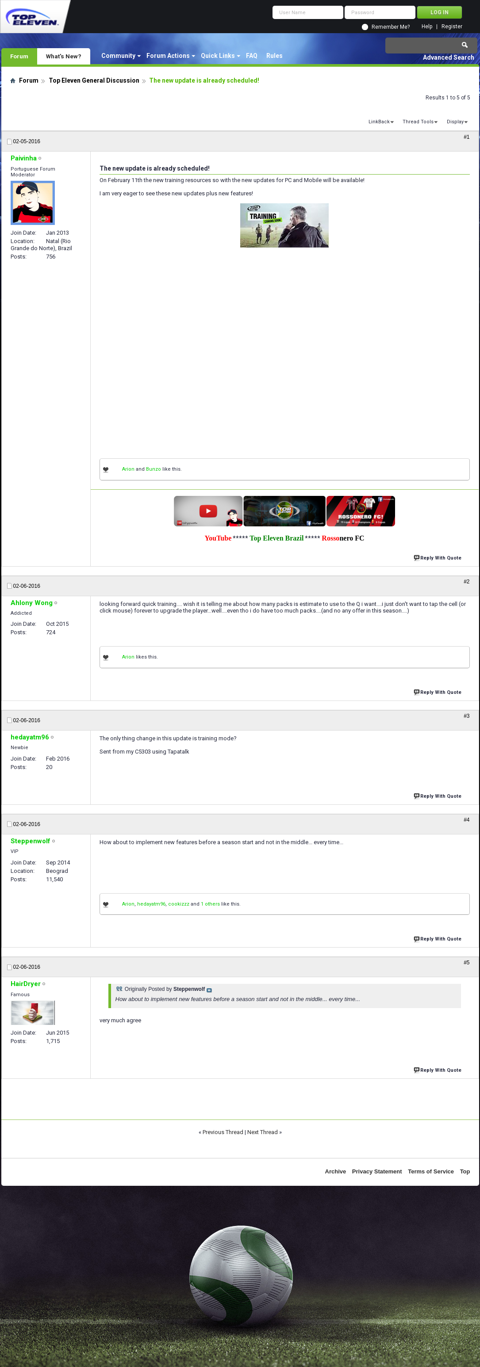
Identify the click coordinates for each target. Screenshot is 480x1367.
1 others (210, 904)
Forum (19, 56)
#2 (466, 582)
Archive (335, 1171)
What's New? (63, 56)
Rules (274, 55)
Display (455, 122)
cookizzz (178, 904)
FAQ (251, 55)
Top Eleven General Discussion (94, 80)
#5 (466, 963)
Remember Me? (391, 27)
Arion (128, 469)
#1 (466, 137)
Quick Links (218, 55)
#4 (466, 820)
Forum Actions (168, 55)
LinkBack (379, 122)
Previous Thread (223, 1132)
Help (427, 26)
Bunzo (153, 469)
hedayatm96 (151, 904)
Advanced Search (448, 57)
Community (118, 55)
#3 (466, 716)
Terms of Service (431, 1171)
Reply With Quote (438, 557)
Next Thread (262, 1132)
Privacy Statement (377, 1171)
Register (452, 26)
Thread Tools (418, 122)
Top (465, 1171)
